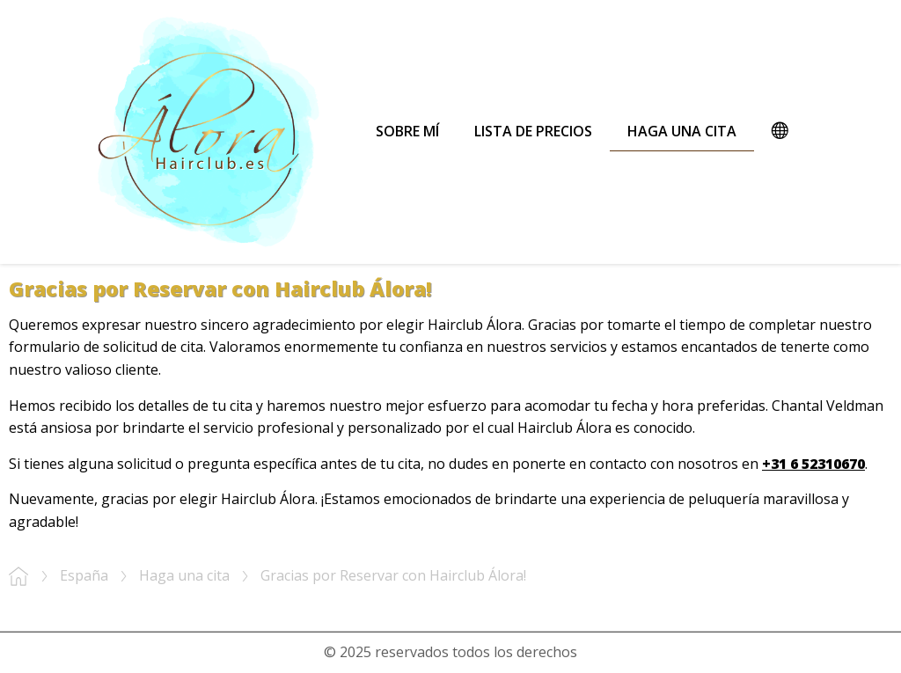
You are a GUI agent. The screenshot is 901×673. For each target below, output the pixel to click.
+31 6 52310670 (813, 463)
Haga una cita (681, 131)
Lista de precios (533, 131)
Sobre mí (407, 131)
